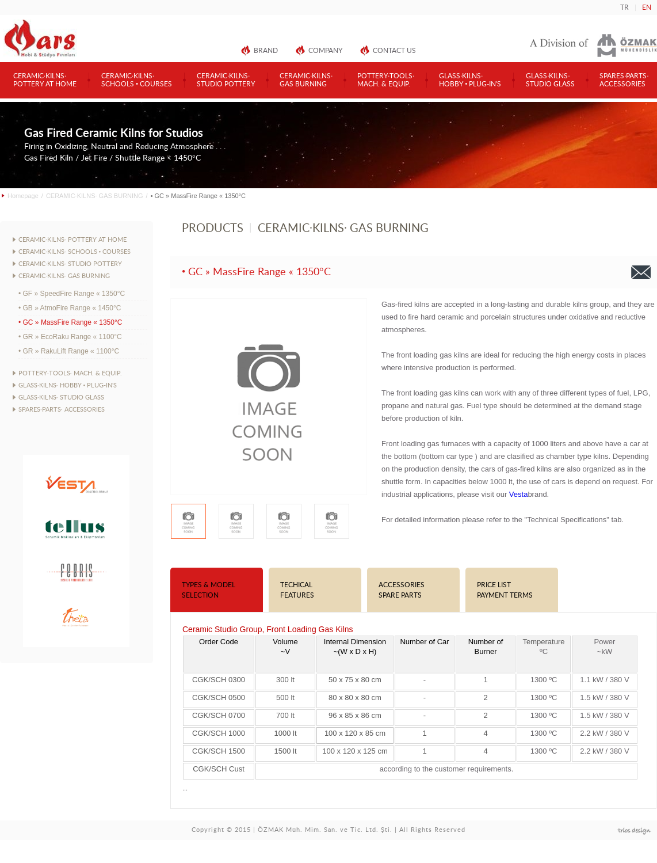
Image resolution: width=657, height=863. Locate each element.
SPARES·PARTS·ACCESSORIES (623, 80)
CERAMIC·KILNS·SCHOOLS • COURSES (136, 80)
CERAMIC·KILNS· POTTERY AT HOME (72, 240)
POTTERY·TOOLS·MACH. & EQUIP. (385, 80)
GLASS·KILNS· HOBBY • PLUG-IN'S (67, 385)
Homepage (23, 195)
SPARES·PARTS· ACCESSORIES (61, 409)
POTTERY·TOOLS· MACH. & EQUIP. (70, 373)
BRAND (266, 50)
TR (624, 7)
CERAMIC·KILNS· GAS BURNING (94, 195)
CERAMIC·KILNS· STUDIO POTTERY (70, 264)
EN (646, 7)
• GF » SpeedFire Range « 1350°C (71, 294)
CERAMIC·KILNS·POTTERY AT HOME (45, 80)
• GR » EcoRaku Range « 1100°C (70, 337)
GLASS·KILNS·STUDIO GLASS (550, 80)
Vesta (518, 494)
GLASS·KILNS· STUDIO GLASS (61, 397)
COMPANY (325, 50)
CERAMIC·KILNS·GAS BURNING (306, 80)
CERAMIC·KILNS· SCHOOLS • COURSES (74, 252)
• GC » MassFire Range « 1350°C (70, 322)
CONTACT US (394, 50)
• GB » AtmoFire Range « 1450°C (69, 308)
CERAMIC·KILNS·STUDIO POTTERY (226, 80)
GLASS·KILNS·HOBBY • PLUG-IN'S (470, 80)
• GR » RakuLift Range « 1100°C (68, 351)
